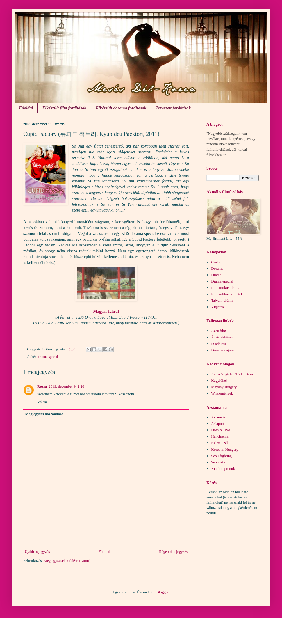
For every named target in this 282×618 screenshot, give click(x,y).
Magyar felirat (106, 311)
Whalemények (222, 393)
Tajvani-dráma (222, 300)
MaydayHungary (224, 387)
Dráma (216, 275)
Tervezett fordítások (173, 108)
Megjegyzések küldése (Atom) (67, 560)
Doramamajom (222, 350)
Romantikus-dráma (225, 287)
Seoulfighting (221, 456)
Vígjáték (217, 307)
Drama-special (48, 357)
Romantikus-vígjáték (227, 294)
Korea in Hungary (224, 449)
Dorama (217, 268)
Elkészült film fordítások (64, 108)
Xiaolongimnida (223, 468)
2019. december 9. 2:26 (66, 386)
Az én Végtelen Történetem (232, 374)
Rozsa (42, 386)
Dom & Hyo (220, 430)
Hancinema (219, 436)
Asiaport (217, 423)
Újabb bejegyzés (37, 551)
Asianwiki (218, 417)
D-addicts (218, 344)
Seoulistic (218, 462)
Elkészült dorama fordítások (121, 108)
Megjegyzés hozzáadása (44, 414)
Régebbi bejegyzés (173, 551)
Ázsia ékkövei (222, 337)
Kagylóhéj (219, 380)
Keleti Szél (219, 443)
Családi (216, 262)
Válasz (42, 401)
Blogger (162, 592)
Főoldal (26, 108)
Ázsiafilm (218, 330)
